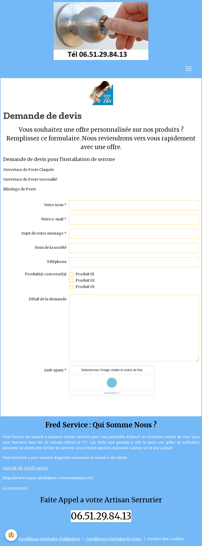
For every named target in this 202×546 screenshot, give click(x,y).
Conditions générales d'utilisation (49, 539)
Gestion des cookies (165, 539)
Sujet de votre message (42, 233)
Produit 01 (84, 274)
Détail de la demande (48, 299)
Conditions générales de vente (114, 539)
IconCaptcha (110, 393)
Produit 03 (84, 286)
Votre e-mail (52, 219)
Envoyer (81, 404)
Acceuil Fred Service (15, 488)
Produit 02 (85, 280)
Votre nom (53, 205)
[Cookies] (11, 535)
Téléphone (57, 261)
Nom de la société (51, 247)
